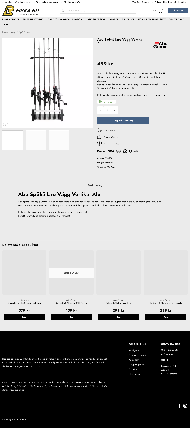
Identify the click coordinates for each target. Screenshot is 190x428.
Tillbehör (128, 19)
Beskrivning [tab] (95, 185)
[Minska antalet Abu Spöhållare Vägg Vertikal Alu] (100, 110)
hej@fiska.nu (167, 354)
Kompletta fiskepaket (152, 19)
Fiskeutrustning (33, 19)
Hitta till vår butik (170, 2)
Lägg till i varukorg (123, 120)
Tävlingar (158, 2)
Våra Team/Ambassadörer (142, 2)
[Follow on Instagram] (185, 406)
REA (6, 24)
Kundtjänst (182, 2)
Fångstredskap (96, 19)
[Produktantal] (107, 110)
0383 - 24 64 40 (169, 350)
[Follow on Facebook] (179, 406)
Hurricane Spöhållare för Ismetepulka (165, 303)
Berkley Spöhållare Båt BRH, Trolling (71, 303)
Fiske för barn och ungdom (65, 19)
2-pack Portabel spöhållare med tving (24, 303)
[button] (158, 11)
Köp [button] (24, 316)
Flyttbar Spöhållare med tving (118, 303)
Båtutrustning (8, 32)
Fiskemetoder (10, 19)
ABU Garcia (111, 167)
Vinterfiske (176, 19)
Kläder (114, 19)
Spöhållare (24, 32)
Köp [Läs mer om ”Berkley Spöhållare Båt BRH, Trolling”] (71, 316)
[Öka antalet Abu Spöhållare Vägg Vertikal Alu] (114, 110)
